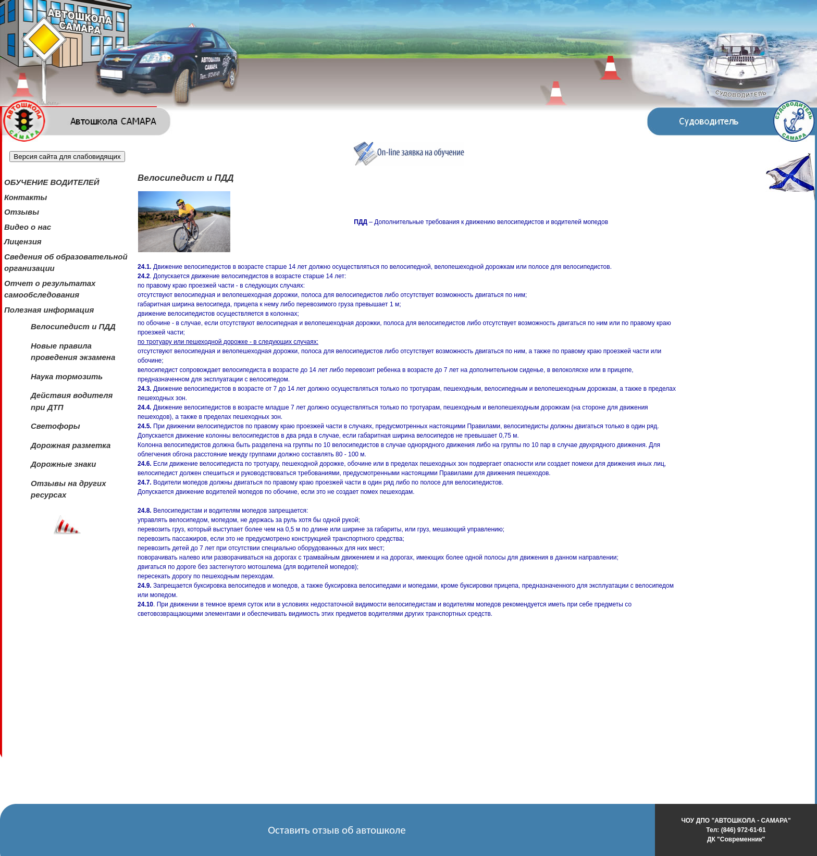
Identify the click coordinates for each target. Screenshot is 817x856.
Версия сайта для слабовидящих (67, 156)
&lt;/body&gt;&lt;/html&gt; (259, 719)
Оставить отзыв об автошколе (337, 830)
